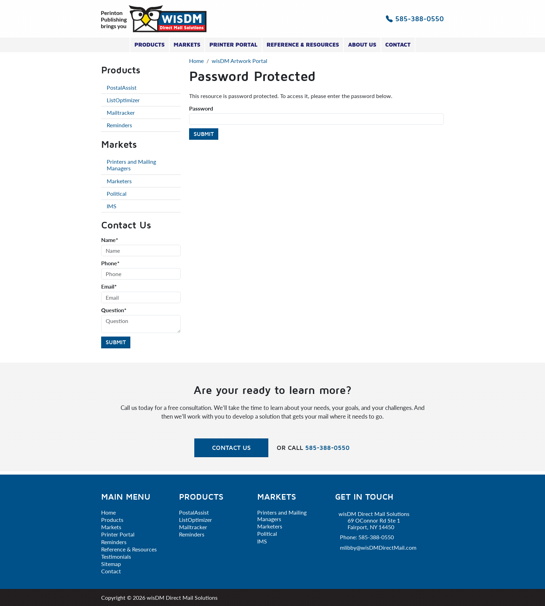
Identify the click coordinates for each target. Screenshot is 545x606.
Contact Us (231, 447)
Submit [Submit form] (116, 342)
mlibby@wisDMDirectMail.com (378, 547)
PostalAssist (122, 87)
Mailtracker (121, 112)
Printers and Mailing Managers (131, 164)
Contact (398, 44)
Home (108, 512)
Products (150, 44)
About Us (362, 44)
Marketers (119, 181)
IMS (111, 206)
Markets (187, 44)
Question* (114, 310)
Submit (204, 134)
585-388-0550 (415, 19)
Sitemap (111, 563)
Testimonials (116, 556)
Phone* (110, 263)
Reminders (119, 125)
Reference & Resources (303, 44)
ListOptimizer (123, 100)
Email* (109, 286)
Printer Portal (233, 44)
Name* (109, 239)
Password (201, 108)
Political (117, 193)
